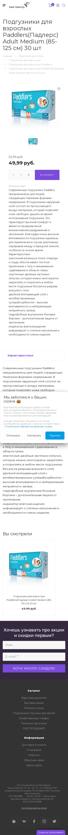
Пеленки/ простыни (34, 723)
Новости (34, 755)
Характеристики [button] (20, 355)
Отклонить (13, 435)
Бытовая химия (34, 703)
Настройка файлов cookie (34, 808)
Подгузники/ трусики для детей (34, 713)
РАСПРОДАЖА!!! (34, 728)
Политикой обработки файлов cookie (29, 426)
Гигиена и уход (34, 708)
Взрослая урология (33, 697)
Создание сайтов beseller (50, 832)
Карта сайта (34, 765)
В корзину (47, 175)
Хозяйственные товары (34, 718)
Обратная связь (34, 760)
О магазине (33, 750)
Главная (7, 56)
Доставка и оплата (34, 745)
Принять (54, 435)
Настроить (34, 435)
